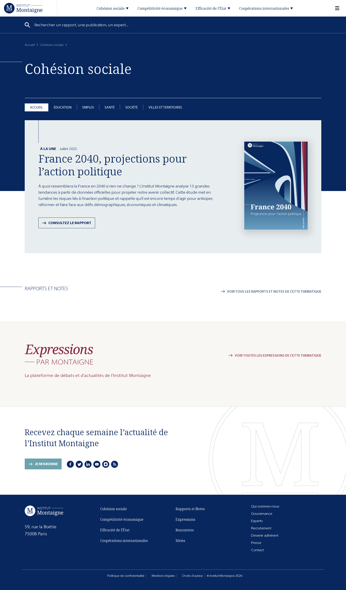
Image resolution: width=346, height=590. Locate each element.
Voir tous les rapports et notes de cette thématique (274, 291)
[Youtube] (96, 464)
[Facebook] (70, 464)
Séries (180, 540)
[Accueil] (23, 8)
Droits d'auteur (192, 576)
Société (131, 107)
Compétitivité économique (121, 519)
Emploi (88, 107)
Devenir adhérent (264, 535)
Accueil (30, 45)
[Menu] (334, 8)
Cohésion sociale (52, 45)
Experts (257, 521)
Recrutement (261, 528)
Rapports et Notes (190, 508)
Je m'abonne (46, 464)
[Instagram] (105, 464)
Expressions (185, 519)
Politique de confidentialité (125, 576)
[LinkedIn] (88, 464)
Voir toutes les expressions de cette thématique (278, 355)
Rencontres (185, 530)
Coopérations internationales (124, 540)
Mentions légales (163, 576)
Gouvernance (261, 513)
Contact (257, 550)
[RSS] (114, 464)
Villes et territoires (165, 107)
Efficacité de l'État (115, 530)
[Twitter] (79, 464)
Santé (110, 107)
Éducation (62, 107)
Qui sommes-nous (265, 506)
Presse (256, 543)
